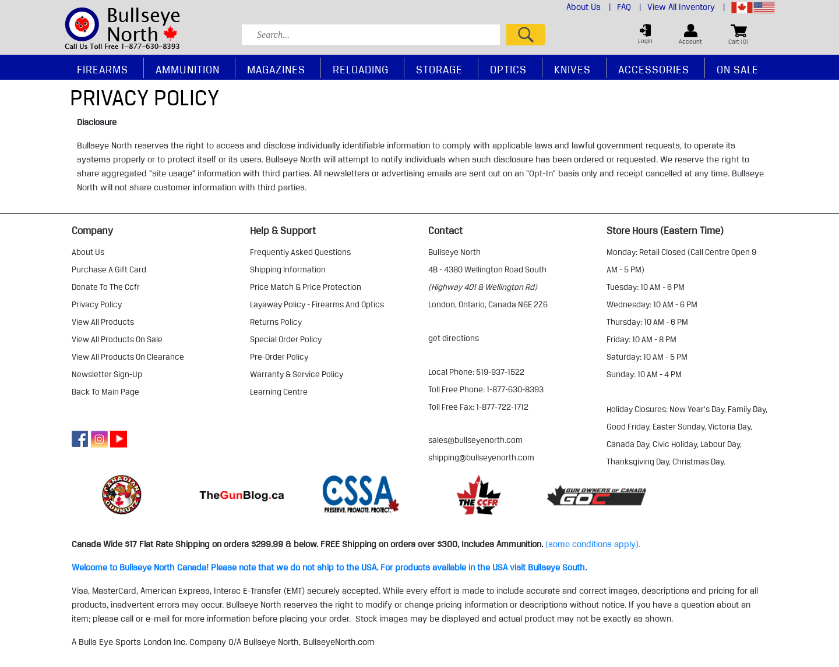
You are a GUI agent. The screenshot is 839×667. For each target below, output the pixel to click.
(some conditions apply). (592, 544)
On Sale (738, 69)
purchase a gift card (109, 269)
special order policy (286, 339)
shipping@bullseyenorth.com (481, 457)
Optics (508, 69)
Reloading (361, 69)
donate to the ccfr (106, 287)
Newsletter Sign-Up (107, 374)
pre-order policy (279, 356)
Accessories (653, 69)
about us (88, 252)
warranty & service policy (296, 374)
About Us (588, 7)
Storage (439, 69)
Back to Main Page (105, 391)
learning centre (279, 391)
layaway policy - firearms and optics (317, 304)
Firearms (102, 69)
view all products (103, 322)
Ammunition (188, 69)
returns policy (276, 322)
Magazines (276, 69)
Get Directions (453, 338)
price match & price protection (305, 287)
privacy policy (97, 304)
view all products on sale (117, 339)
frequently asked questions (300, 252)
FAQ (629, 7)
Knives (572, 69)
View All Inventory (686, 7)
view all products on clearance (128, 356)
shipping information (288, 269)
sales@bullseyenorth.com (475, 440)
